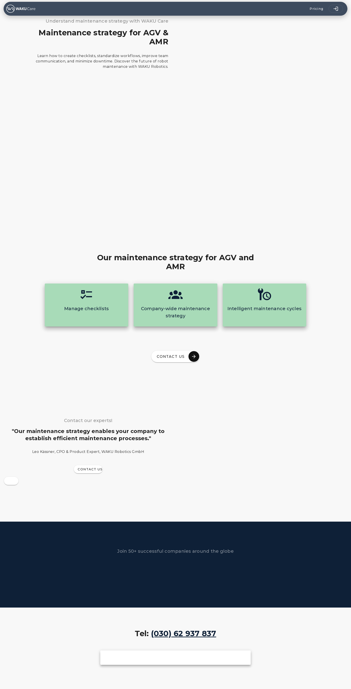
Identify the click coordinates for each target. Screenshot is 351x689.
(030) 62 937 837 (183, 633)
